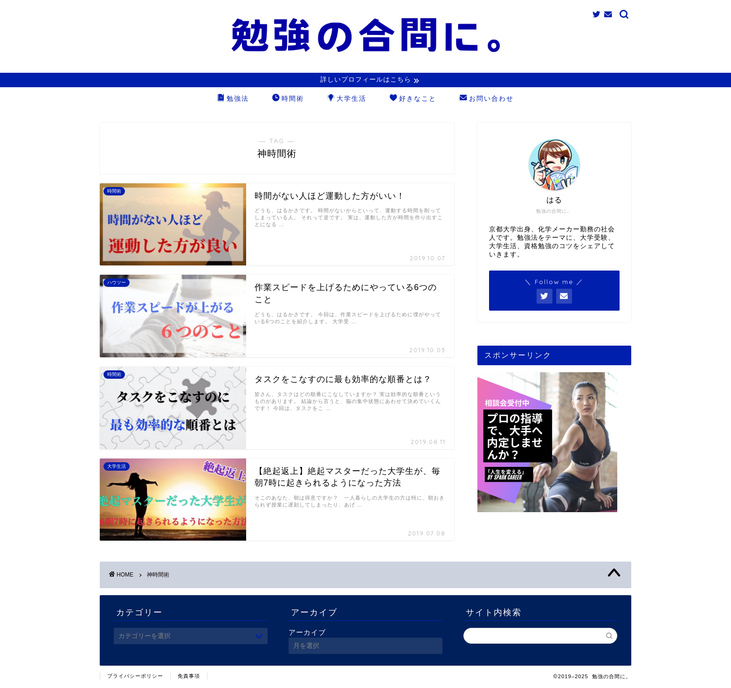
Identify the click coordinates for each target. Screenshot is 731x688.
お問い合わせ (487, 100)
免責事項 (189, 677)
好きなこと (413, 100)
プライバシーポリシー (135, 677)
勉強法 (233, 100)
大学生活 (346, 100)
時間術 (288, 100)
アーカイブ (307, 633)
